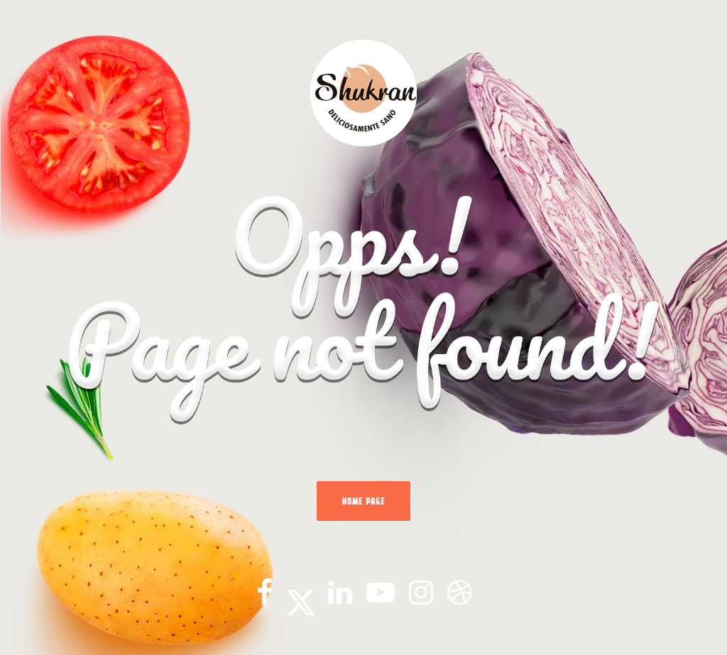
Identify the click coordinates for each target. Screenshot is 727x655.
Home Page (364, 501)
